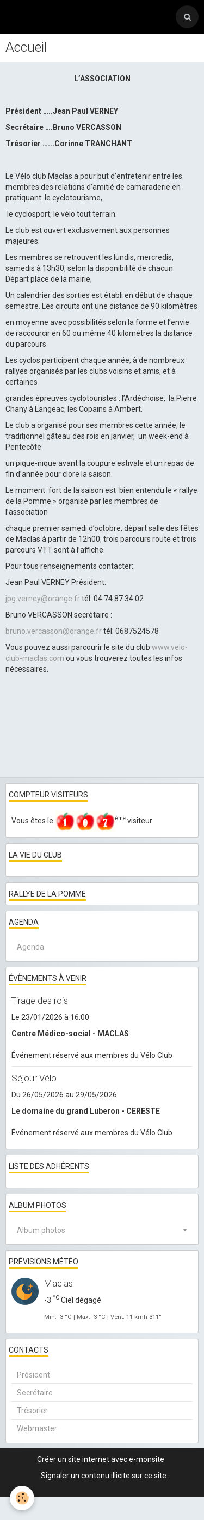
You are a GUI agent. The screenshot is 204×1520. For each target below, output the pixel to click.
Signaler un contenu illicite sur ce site (103, 1475)
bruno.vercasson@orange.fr (53, 631)
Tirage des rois (39, 1000)
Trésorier (32, 1410)
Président (33, 1374)
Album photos (41, 1230)
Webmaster (37, 1428)
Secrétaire (35, 1392)
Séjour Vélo (34, 1078)
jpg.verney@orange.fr (42, 598)
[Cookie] (22, 1498)
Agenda (30, 947)
